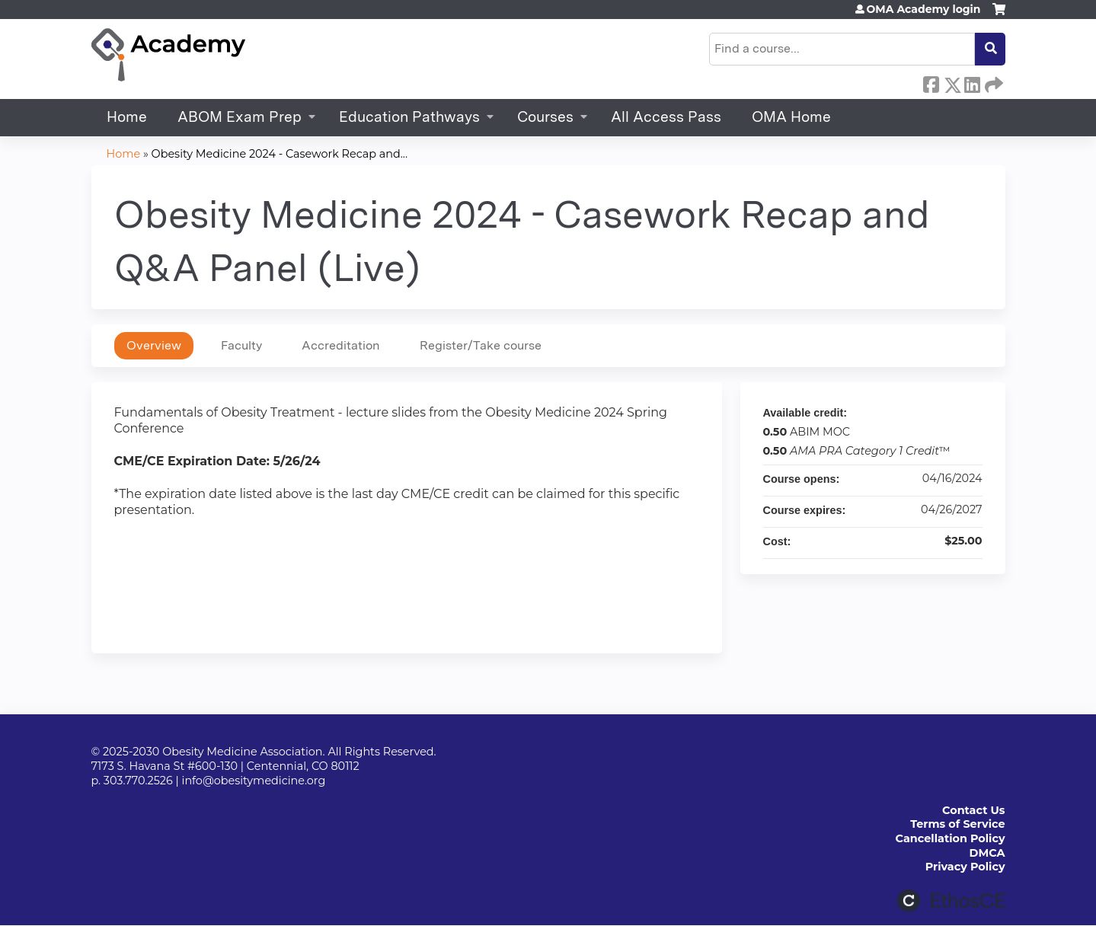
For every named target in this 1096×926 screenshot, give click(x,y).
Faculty (241, 345)
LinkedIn (971, 82)
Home (127, 117)
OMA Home (791, 117)
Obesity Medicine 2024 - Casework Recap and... (279, 154)
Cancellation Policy (950, 838)
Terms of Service (957, 824)
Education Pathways (409, 117)
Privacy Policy (965, 866)
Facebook (930, 82)
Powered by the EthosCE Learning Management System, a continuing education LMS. (951, 900)
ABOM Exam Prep (239, 117)
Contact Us (973, 810)
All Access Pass (666, 117)
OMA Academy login (924, 9)
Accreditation (341, 345)
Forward (992, 82)
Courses (545, 117)
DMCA (987, 853)
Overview (153, 345)
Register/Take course (481, 345)
